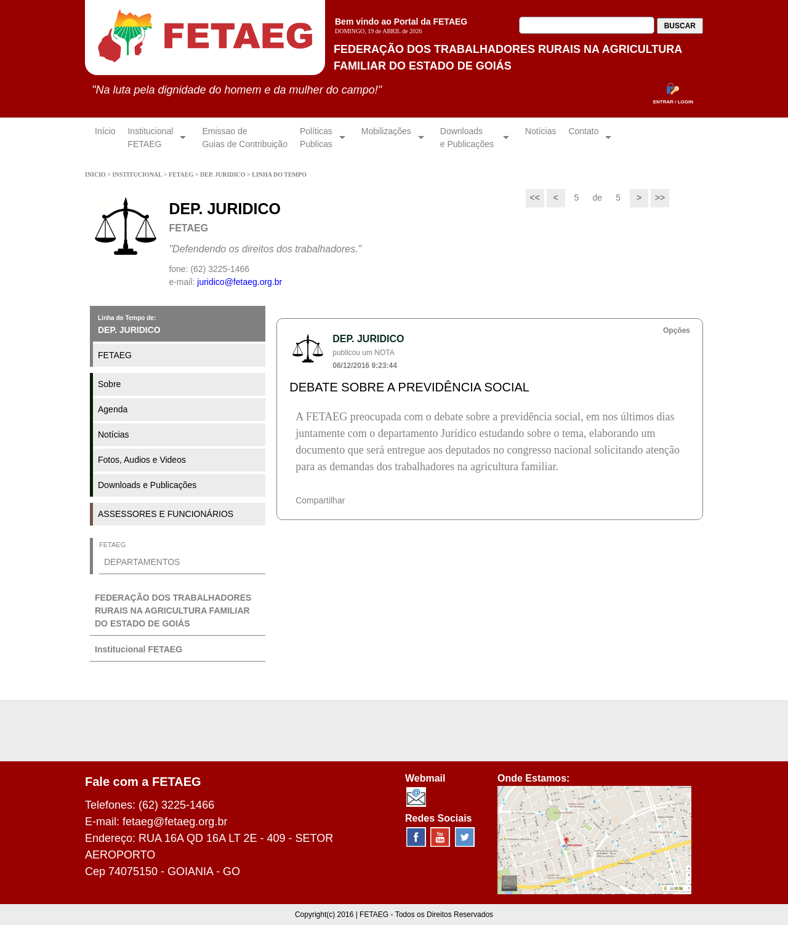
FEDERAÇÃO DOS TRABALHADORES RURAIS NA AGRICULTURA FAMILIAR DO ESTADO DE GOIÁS (173, 610)
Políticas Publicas (316, 137)
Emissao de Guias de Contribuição (244, 137)
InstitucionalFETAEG (150, 137)
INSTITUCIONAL (138, 174)
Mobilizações (386, 137)
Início (105, 137)
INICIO (96, 174)
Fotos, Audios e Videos (142, 460)
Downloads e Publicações (147, 485)
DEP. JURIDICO (223, 174)
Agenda (112, 409)
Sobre (109, 384)
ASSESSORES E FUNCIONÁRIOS (165, 514)
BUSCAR (680, 26)
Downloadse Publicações (468, 137)
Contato (583, 137)
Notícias (541, 137)
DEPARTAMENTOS (142, 562)
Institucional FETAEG (138, 649)
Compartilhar (320, 500)
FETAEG (182, 174)
